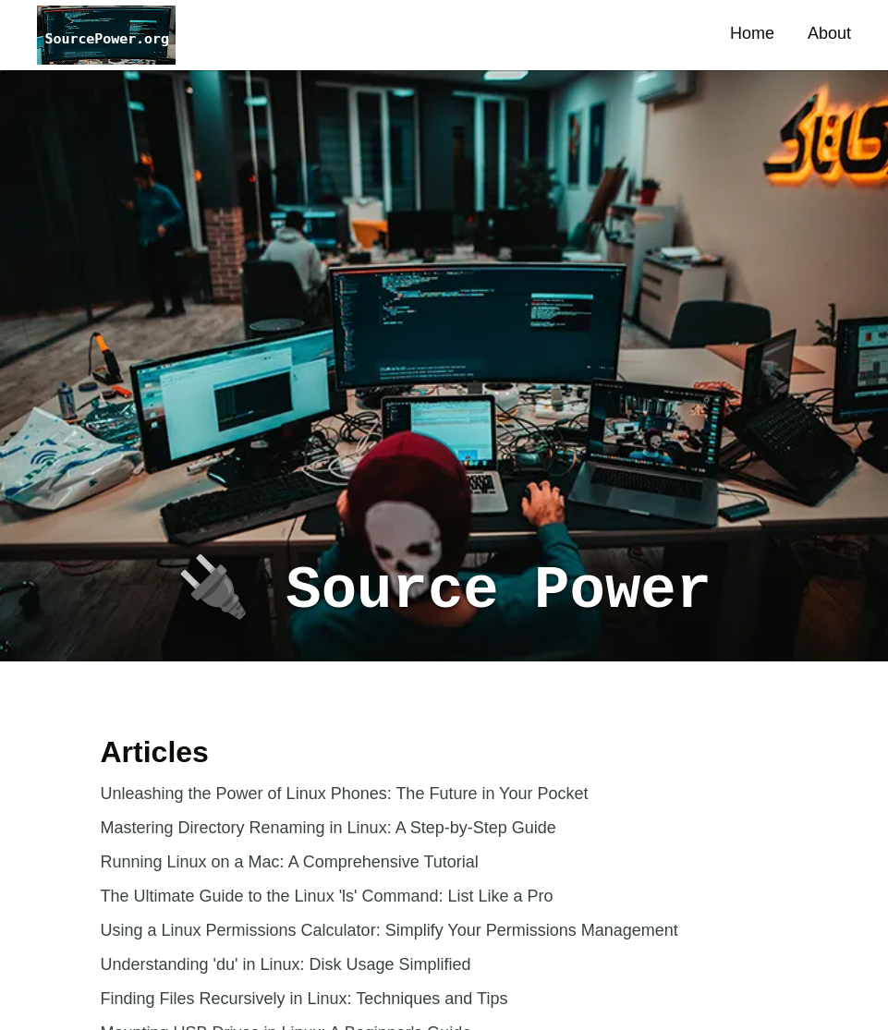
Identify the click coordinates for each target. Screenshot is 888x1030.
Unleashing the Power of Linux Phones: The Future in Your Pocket (345, 793)
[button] (106, 35)
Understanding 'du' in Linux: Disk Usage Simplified (286, 964)
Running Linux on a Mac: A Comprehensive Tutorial (290, 862)
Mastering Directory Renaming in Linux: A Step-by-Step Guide (328, 827)
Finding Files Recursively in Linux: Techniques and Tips (304, 998)
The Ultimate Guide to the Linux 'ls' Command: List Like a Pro (327, 896)
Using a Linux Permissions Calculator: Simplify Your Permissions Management (389, 930)
